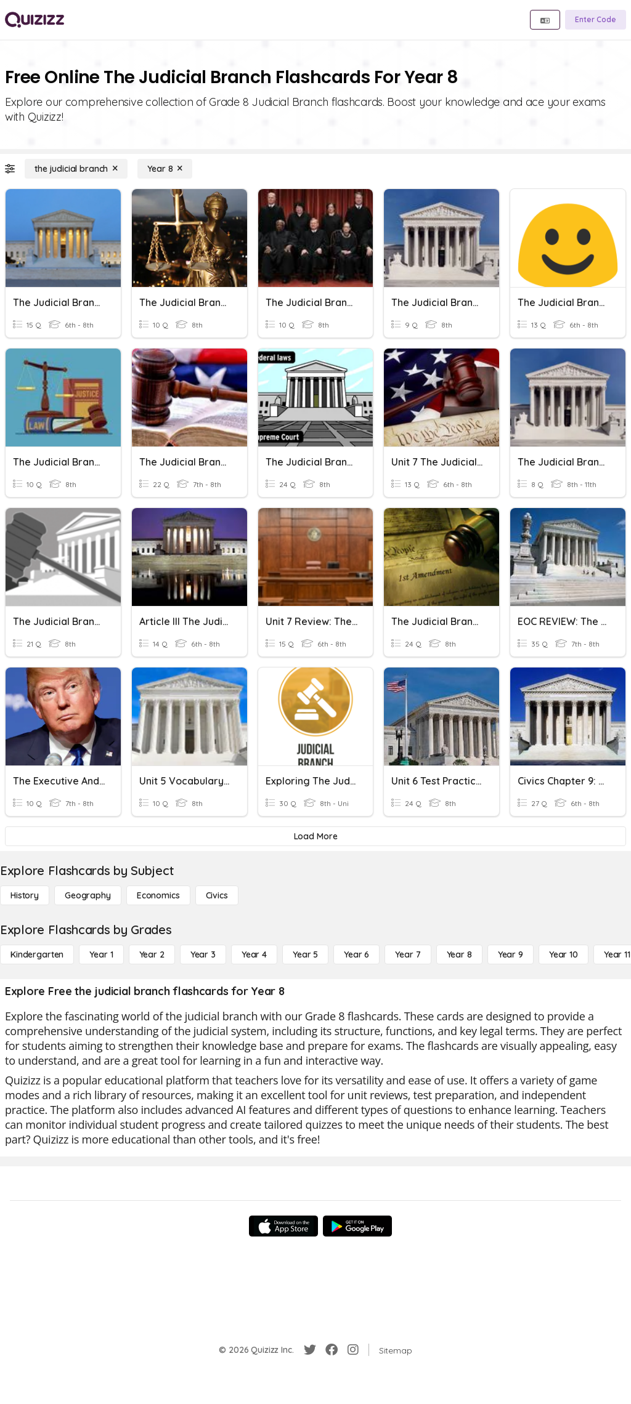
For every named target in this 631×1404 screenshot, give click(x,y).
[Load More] (315, 836)
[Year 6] (356, 954)
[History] (24, 895)
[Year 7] (408, 954)
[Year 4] (254, 954)
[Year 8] (164, 169)
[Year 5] (305, 954)
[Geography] (87, 895)
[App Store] (283, 1226)
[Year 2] (152, 954)
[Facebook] (331, 1350)
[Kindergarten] (37, 954)
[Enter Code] (595, 20)
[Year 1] (101, 954)
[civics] (216, 895)
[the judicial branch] (76, 169)
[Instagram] (353, 1350)
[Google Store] (357, 1226)
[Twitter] (310, 1350)
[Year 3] (203, 954)
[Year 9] (510, 954)
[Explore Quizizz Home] (34, 20)
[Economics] (158, 895)
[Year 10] (563, 954)
